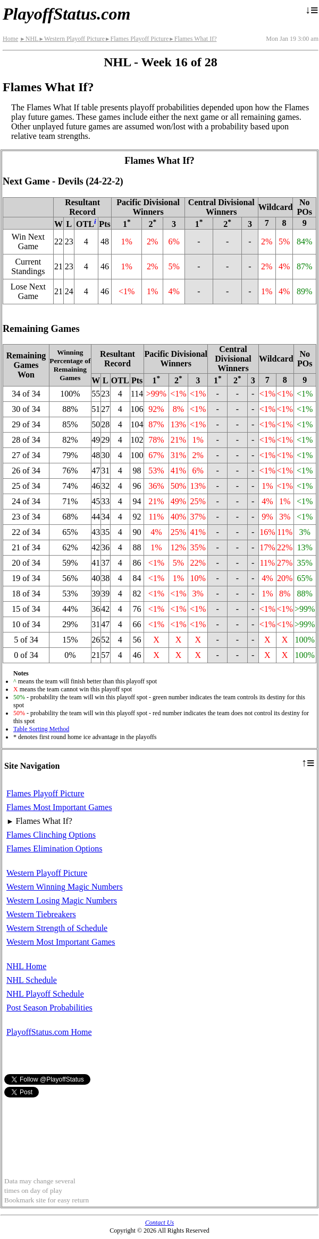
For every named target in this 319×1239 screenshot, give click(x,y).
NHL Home (26, 966)
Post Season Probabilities (49, 1007)
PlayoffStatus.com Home (49, 1031)
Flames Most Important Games (59, 807)
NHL (29, 38)
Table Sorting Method (41, 729)
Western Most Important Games (60, 941)
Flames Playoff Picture (137, 38)
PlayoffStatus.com (66, 13)
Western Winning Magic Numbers (64, 886)
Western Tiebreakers (41, 914)
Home (10, 38)
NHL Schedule (31, 980)
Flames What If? (192, 38)
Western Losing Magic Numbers (61, 900)
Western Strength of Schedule (56, 928)
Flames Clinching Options (51, 834)
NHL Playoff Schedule (45, 993)
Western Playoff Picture (71, 38)
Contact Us (159, 1222)
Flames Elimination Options (54, 848)
